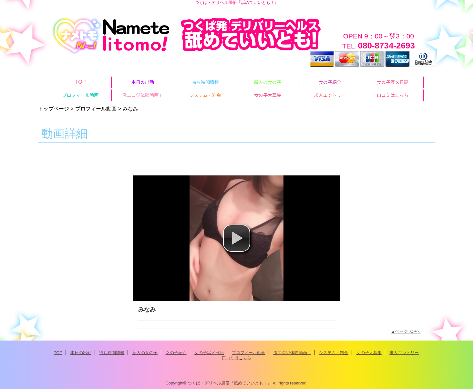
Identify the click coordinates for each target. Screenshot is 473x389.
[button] (236, 238)
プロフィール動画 (96, 108)
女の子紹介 (176, 352)
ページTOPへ (408, 331)
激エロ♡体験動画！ (292, 352)
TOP (80, 82)
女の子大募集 (369, 352)
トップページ (53, 108)
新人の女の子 (145, 352)
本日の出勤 (80, 352)
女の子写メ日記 (209, 352)
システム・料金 (333, 352)
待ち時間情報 (111, 352)
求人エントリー (404, 352)
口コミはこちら (236, 357)
